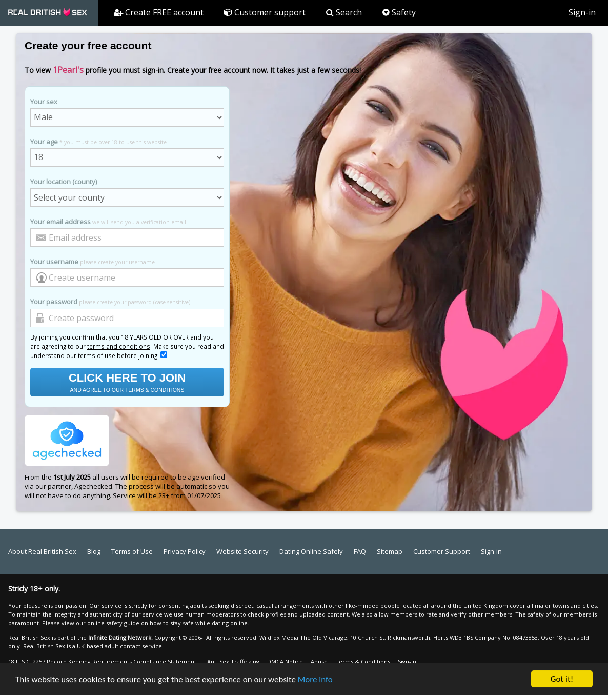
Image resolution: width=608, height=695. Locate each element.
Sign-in (582, 12)
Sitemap (389, 551)
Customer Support (441, 551)
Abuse (319, 661)
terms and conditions (118, 346)
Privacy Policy (185, 551)
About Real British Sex (42, 551)
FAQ (360, 551)
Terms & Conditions (362, 661)
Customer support (265, 12)
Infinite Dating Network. (120, 637)
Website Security (242, 551)
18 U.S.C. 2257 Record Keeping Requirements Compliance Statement (102, 661)
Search (344, 12)
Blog (93, 551)
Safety (399, 12)
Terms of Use (132, 551)
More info (315, 679)
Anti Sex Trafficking (233, 661)
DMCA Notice (285, 661)
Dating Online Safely (311, 551)
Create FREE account (159, 12)
